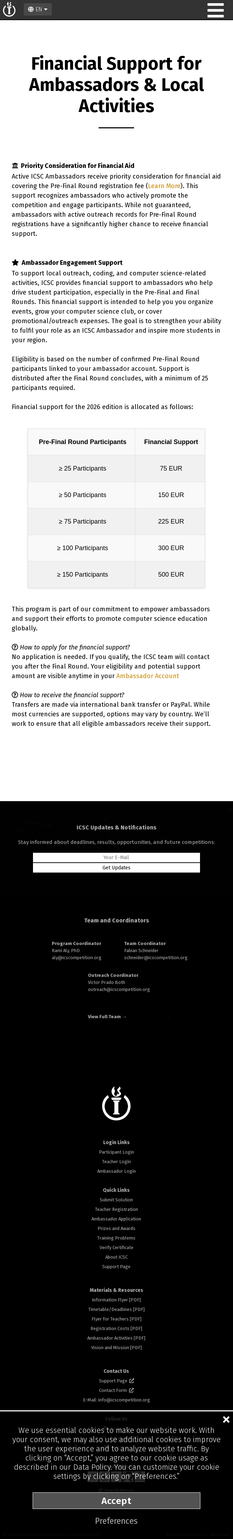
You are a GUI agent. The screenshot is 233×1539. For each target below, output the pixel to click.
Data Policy (92, 1467)
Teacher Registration (116, 1209)
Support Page (116, 1266)
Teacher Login (116, 1161)
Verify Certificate (116, 1247)
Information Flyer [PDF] (116, 1299)
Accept (116, 1500)
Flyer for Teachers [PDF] (116, 1319)
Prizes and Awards (116, 1228)
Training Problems (116, 1238)
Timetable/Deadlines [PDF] (116, 1309)
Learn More (164, 186)
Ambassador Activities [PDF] (116, 1338)
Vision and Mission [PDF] (116, 1347)
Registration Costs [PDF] (116, 1328)
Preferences (116, 1521)
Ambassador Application (116, 1219)
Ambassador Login (116, 1171)
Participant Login (116, 1152)
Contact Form (116, 1390)
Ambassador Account (147, 676)
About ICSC (116, 1257)
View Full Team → (107, 1016)
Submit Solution (116, 1199)
